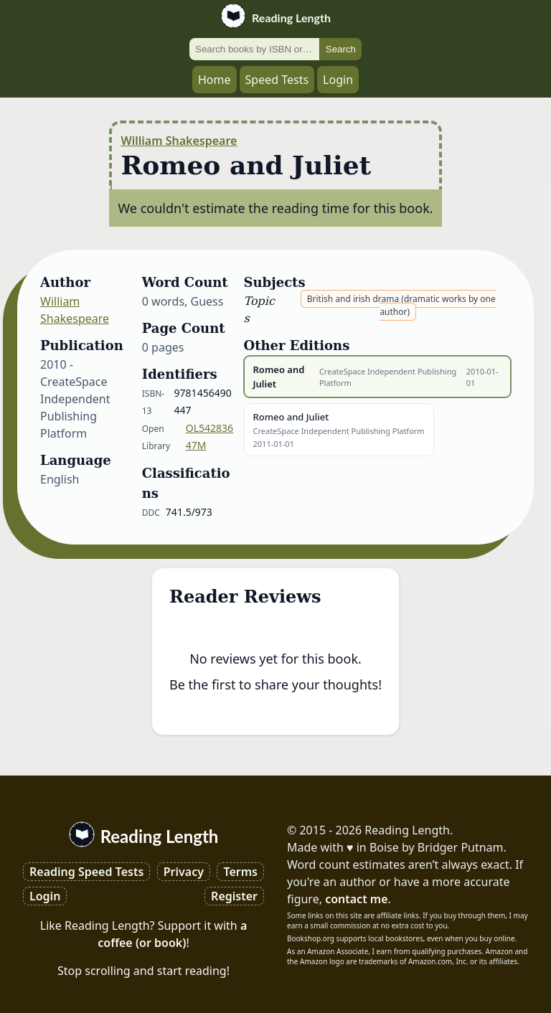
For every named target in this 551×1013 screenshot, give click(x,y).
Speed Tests (277, 80)
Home (214, 80)
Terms (240, 872)
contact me (356, 899)
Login (338, 80)
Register (234, 896)
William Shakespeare (179, 141)
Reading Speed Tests (86, 872)
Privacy (184, 872)
